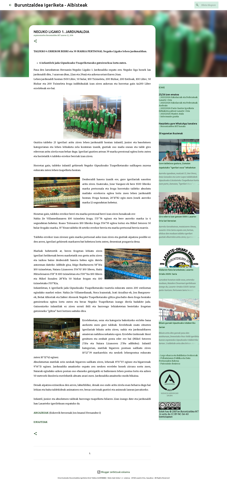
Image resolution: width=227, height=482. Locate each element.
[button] (35, 41)
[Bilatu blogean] (203, 5)
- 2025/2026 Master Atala (171, 113)
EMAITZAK (40, 422)
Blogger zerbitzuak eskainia (113, 472)
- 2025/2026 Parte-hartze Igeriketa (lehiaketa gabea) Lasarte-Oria (176, 109)
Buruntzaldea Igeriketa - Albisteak (50, 5)
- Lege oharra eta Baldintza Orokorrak (178, 355)
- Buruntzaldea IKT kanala (172, 126)
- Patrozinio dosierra (169, 363)
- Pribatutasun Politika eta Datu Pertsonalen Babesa (174, 359)
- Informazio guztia (169, 116)
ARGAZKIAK (41, 412)
